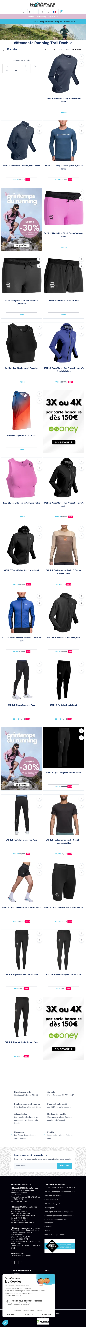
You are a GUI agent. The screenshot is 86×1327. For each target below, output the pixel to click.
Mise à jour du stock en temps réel (58, 1212)
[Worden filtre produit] (3, 49)
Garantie (48, 1227)
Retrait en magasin (52, 1204)
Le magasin (16, 1274)
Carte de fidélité (51, 1200)
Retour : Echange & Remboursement (59, 1192)
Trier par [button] (52, 49)
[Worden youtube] (21, 1262)
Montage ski (49, 1208)
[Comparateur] (48, 11)
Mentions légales (54, 1313)
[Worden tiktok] (11, 1262)
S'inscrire (64, 1166)
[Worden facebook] (18, 1262)
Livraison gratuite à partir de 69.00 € (59, 1187)
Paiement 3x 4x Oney (53, 1196)
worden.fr (19, 1235)
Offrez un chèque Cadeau (54, 1235)
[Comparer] (81, 63)
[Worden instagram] (15, 1262)
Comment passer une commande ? (59, 1216)
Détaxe (47, 1231)
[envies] (42, 11)
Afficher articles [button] (73, 49)
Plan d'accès (16, 1195)
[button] (29, 11)
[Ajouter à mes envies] (81, 56)
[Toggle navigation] (23, 11)
